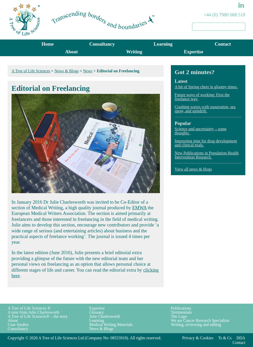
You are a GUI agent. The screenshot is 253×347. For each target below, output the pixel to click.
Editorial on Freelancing (51, 88)
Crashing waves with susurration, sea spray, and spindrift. (205, 109)
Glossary (96, 312)
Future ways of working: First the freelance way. (202, 97)
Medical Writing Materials (111, 324)
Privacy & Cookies (197, 338)
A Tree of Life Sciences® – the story (38, 316)
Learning (163, 44)
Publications (181, 308)
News (87, 71)
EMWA (139, 207)
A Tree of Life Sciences (31, 71)
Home (47, 44)
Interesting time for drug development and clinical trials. (206, 143)
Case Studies (18, 324)
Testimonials (181, 312)
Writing (134, 51)
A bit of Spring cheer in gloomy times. (206, 87)
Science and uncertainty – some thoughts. (201, 131)
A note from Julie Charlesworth (33, 312)
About (71, 51)
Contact (223, 44)
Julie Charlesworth (104, 316)
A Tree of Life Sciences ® (29, 308)
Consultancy (102, 44)
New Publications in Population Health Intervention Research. (207, 155)
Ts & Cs (225, 338)
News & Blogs (66, 71)
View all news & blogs (193, 169)
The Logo (179, 316)
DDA (240, 338)
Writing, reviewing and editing (196, 324)
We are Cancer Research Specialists (200, 320)
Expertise (193, 51)
